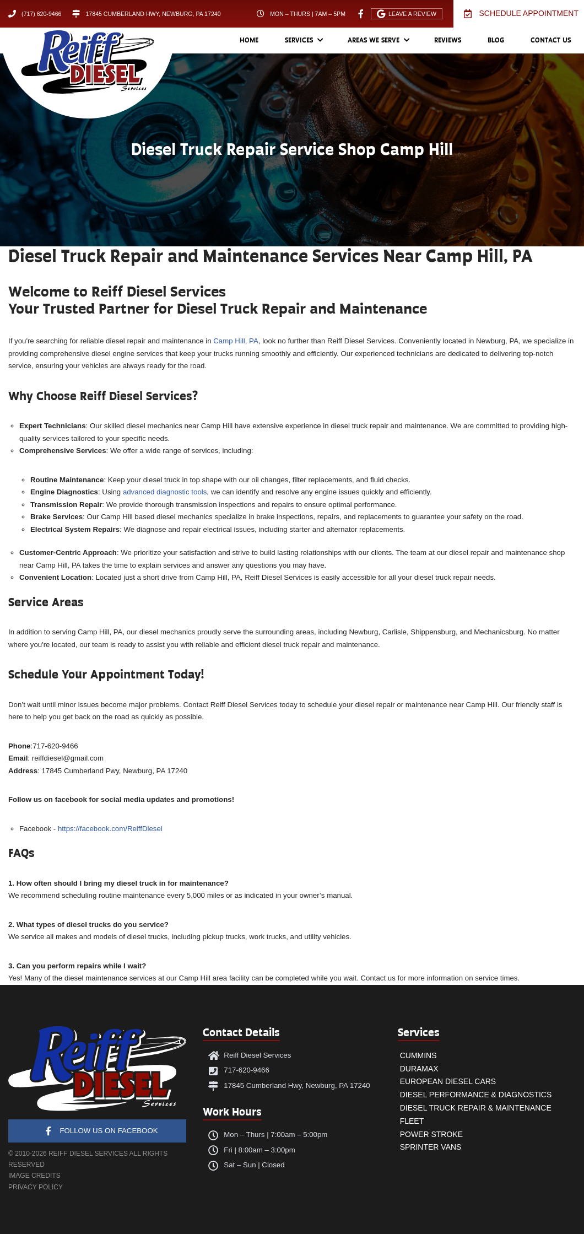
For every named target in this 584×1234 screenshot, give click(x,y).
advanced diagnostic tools (165, 492)
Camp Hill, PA (235, 341)
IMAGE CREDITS (34, 1175)
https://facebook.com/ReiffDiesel (110, 829)
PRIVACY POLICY (35, 1187)
